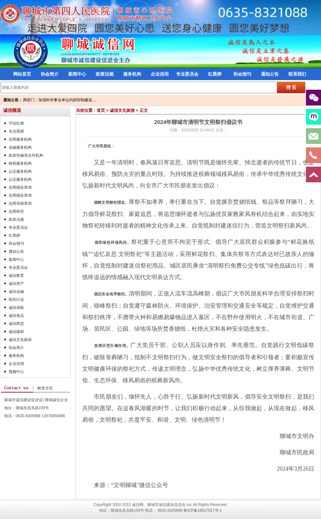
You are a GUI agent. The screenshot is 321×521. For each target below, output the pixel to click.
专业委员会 (187, 74)
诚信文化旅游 (20, 339)
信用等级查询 (20, 203)
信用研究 (16, 211)
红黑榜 (214, 74)
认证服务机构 (20, 171)
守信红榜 (16, 123)
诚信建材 (16, 331)
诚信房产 (16, 283)
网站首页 (22, 74)
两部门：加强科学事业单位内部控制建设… (59, 100)
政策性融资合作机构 (26, 155)
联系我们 (297, 74)
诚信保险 (16, 307)
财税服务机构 (20, 163)
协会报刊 (242, 74)
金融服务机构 (20, 147)
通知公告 (270, 74)
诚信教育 (16, 275)
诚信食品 (16, 315)
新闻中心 (77, 74)
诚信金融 (16, 291)
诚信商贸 (16, 323)
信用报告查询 (20, 187)
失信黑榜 (16, 131)
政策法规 (105, 74)
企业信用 (160, 74)
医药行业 (16, 299)
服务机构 (132, 74)
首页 (101, 110)
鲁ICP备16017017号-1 (202, 510)
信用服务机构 (20, 139)
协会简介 (50, 74)
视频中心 (16, 371)
